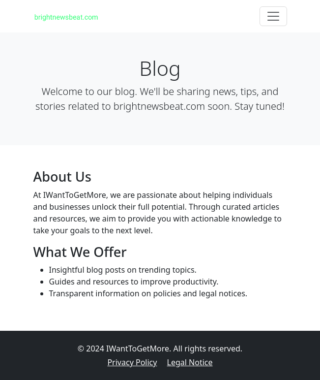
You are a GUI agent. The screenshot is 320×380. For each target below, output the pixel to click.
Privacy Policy (132, 362)
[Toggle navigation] (273, 16)
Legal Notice (190, 362)
